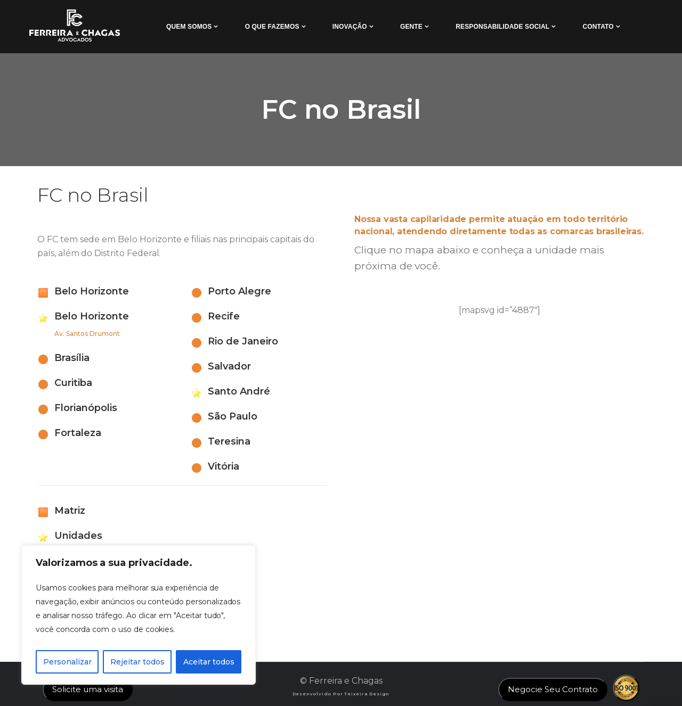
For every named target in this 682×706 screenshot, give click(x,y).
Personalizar (67, 662)
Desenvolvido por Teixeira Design (341, 693)
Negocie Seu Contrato (553, 689)
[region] (138, 615)
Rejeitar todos (137, 662)
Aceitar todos (208, 662)
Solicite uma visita (87, 689)
